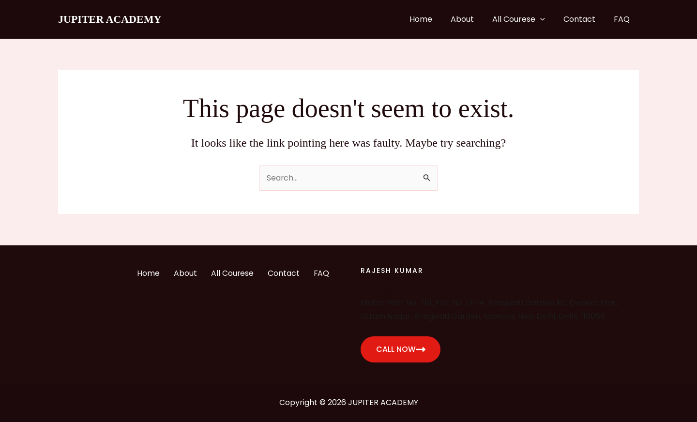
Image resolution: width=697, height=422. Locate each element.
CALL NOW (400, 349)
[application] (547, 19)
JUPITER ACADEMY (109, 19)
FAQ (623, 19)
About (472, 19)
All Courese (526, 19)
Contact (584, 19)
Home (434, 19)
